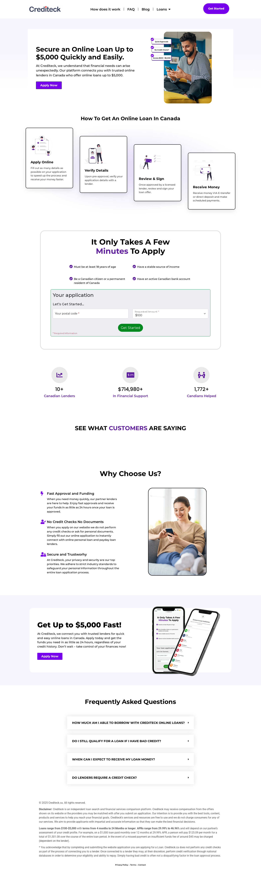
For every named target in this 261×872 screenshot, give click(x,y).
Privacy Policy (121, 865)
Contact (142, 865)
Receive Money (206, 187)
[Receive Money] (204, 170)
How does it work (105, 9)
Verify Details (96, 170)
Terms (133, 865)
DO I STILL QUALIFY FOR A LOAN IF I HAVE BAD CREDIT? (116, 741)
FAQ (131, 9)
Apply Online (42, 162)
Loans (164, 9)
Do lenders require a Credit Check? (104, 778)
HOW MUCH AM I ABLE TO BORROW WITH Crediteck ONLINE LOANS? (128, 723)
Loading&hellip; (130, 313)
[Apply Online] (41, 145)
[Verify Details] (95, 154)
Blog (146, 9)
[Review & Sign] (149, 162)
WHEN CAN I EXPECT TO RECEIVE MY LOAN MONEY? (113, 759)
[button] (130, 722)
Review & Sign (151, 179)
